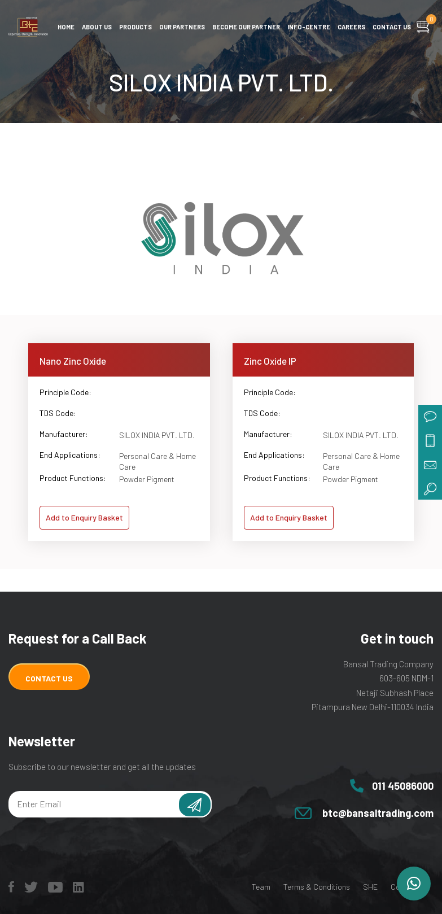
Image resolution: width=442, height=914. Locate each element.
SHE (370, 886)
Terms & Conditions (316, 886)
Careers (351, 26)
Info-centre (308, 26)
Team (261, 886)
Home (66, 26)
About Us (97, 26)
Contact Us (49, 678)
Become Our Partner (246, 26)
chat (430, 416)
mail (430, 464)
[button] (414, 883)
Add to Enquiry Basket (84, 517)
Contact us (392, 26)
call (430, 440)
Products (135, 26)
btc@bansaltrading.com (378, 813)
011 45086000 (403, 786)
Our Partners (182, 26)
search (430, 488)
